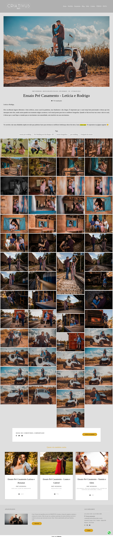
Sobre (87, 6)
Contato (92, 6)
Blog (83, 6)
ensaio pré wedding (25, 134)
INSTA (105, 6)
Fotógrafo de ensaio (87, 134)
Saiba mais (37, 523)
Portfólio (70, 6)
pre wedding (74, 134)
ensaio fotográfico (62, 134)
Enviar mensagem (90, 516)
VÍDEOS (99, 6)
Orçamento (77, 6)
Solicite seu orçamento (89, 434)
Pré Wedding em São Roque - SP (44, 134)
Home (64, 6)
